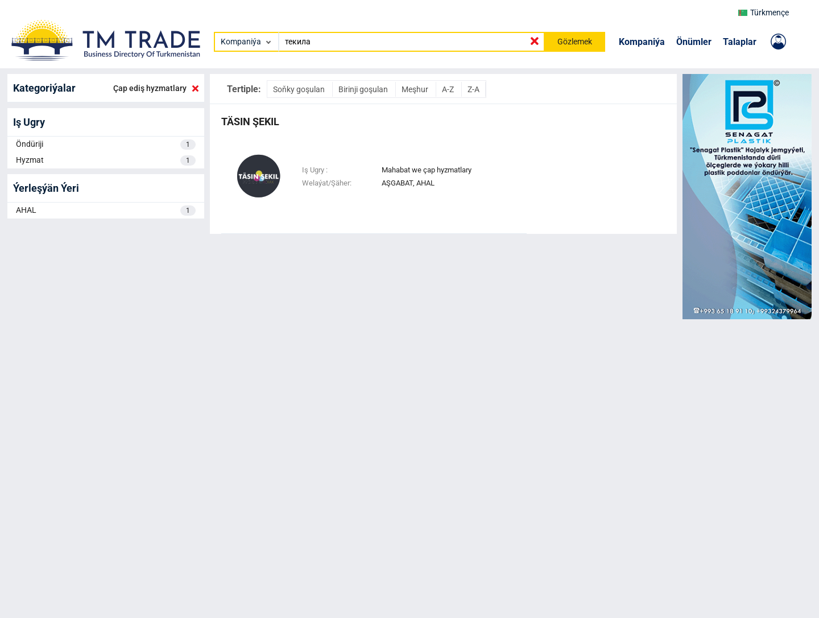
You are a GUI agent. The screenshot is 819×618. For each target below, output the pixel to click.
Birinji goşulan (364, 89)
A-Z (449, 89)
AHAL (106, 210)
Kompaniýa (642, 41)
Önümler (694, 41)
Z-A (473, 89)
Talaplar (739, 41)
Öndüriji (106, 144)
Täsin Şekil (250, 121)
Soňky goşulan (299, 89)
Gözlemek (574, 41)
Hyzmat (106, 160)
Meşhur (416, 89)
